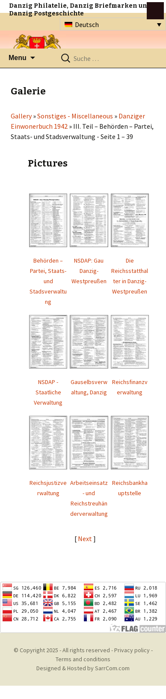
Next (85, 538)
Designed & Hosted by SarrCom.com (83, 668)
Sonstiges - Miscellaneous (75, 116)
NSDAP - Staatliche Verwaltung (48, 392)
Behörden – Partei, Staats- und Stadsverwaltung (48, 281)
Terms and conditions (83, 659)
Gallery (21, 116)
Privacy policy (132, 650)
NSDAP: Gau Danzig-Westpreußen (89, 271)
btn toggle (155, 10)
